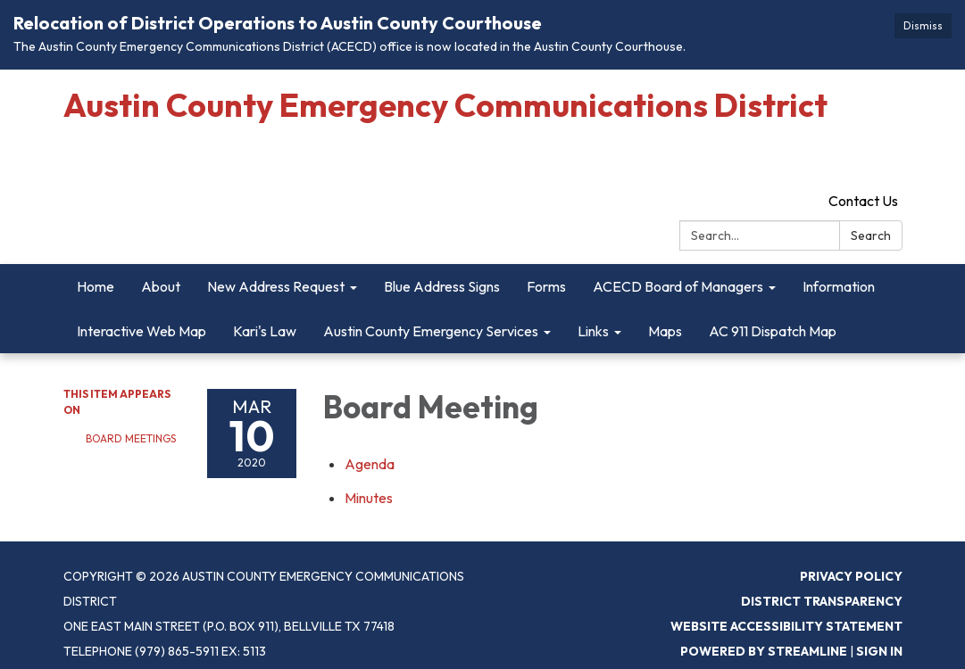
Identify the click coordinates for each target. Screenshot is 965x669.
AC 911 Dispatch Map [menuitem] (772, 331)
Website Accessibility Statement (786, 626)
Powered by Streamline (763, 651)
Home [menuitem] (95, 286)
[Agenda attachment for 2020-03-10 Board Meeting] (370, 464)
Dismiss (923, 25)
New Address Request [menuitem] (276, 286)
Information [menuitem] (839, 286)
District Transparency (822, 601)
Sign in (879, 651)
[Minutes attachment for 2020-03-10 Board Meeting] (369, 498)
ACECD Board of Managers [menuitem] (678, 286)
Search (871, 235)
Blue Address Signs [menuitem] (442, 286)
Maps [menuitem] (665, 331)
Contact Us (863, 201)
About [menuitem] (160, 286)
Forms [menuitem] (546, 286)
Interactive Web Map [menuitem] (141, 331)
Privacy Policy (851, 576)
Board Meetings (131, 438)
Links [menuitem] (593, 331)
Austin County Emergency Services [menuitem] (430, 331)
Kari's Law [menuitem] (264, 331)
